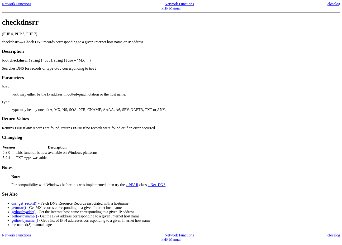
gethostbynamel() (24, 222)
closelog (334, 4)
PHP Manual (171, 8)
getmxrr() (18, 209)
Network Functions (16, 4)
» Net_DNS (157, 186)
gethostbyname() (24, 218)
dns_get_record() (24, 205)
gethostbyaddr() (23, 213)
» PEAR (132, 186)
